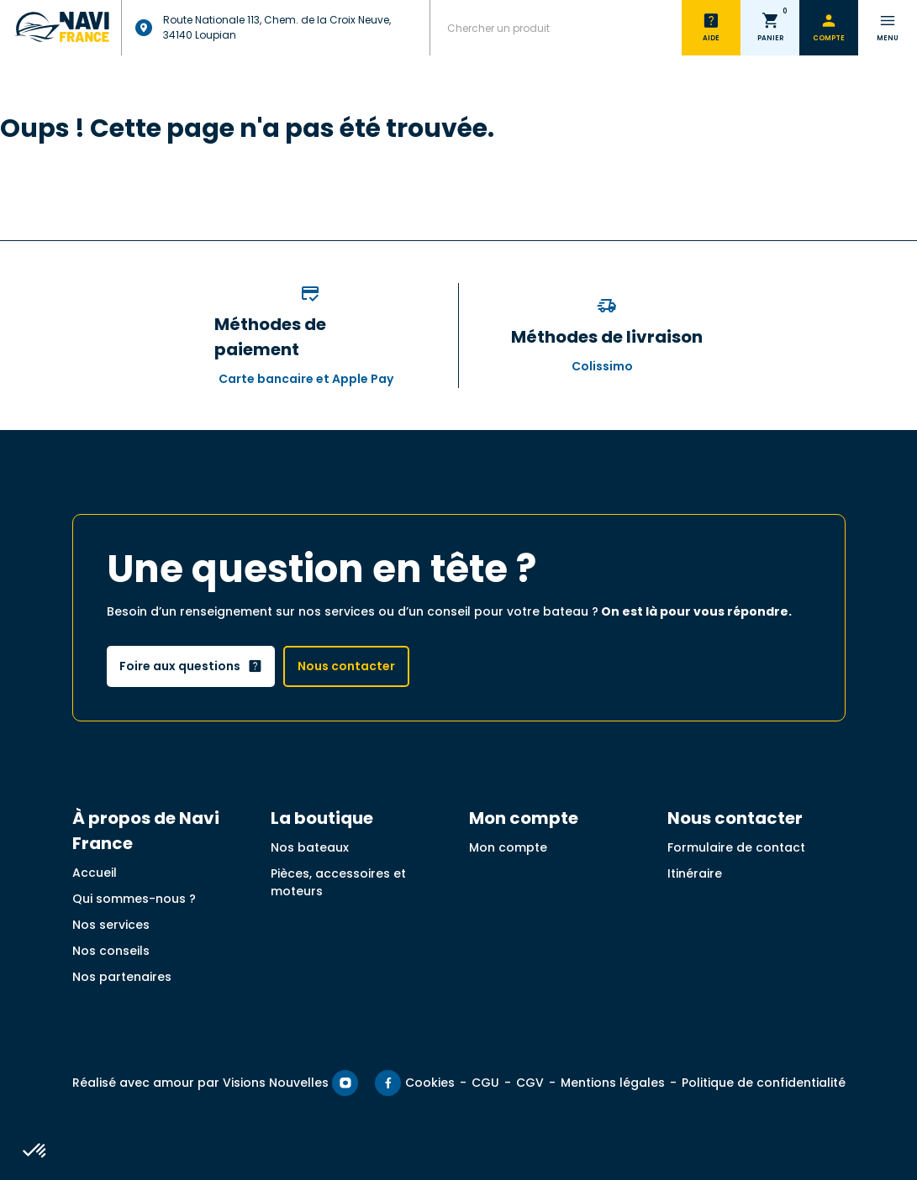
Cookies (430, 1082)
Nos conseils (111, 950)
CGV (530, 1082)
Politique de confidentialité (764, 1082)
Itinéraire (694, 873)
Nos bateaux (310, 847)
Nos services (111, 924)
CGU (485, 1082)
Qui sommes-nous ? (134, 898)
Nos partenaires (121, 976)
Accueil (94, 872)
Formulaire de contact (736, 847)
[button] (35, 1151)
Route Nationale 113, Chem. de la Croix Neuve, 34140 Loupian (262, 27)
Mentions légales (613, 1082)
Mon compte (508, 847)
